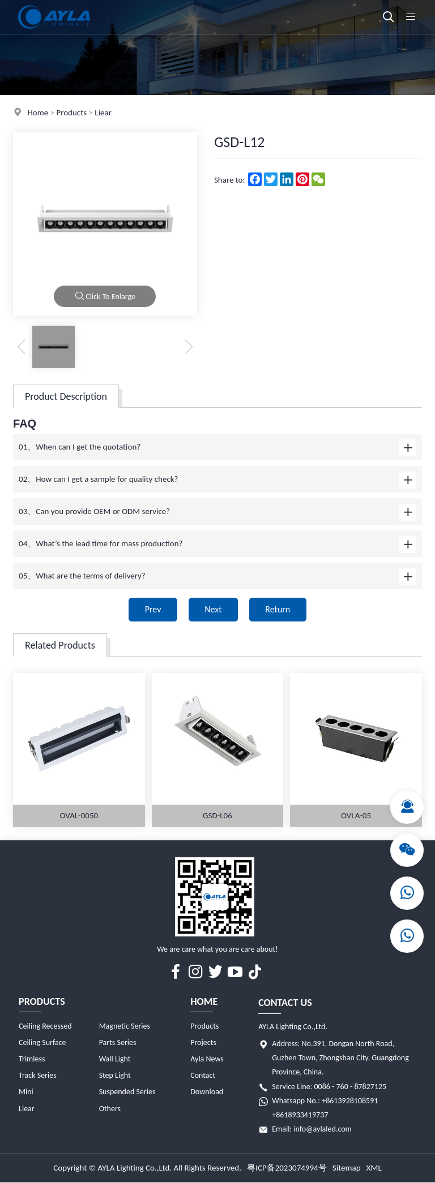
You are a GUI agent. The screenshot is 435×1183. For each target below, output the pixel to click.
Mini (26, 1092)
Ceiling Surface (42, 1042)
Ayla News (207, 1059)
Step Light (115, 1076)
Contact (202, 1076)
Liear (103, 112)
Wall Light (115, 1059)
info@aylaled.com (322, 1129)
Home (37, 112)
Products (71, 112)
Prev (152, 609)
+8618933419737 (300, 1115)
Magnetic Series (124, 1026)
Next (212, 609)
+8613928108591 (350, 1101)
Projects (203, 1042)
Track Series (38, 1076)
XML (374, 1168)
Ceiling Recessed (45, 1026)
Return (278, 609)
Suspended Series (127, 1092)
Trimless (32, 1059)
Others (110, 1108)
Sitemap (346, 1168)
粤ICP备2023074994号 (287, 1168)
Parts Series (118, 1042)
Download (206, 1092)
